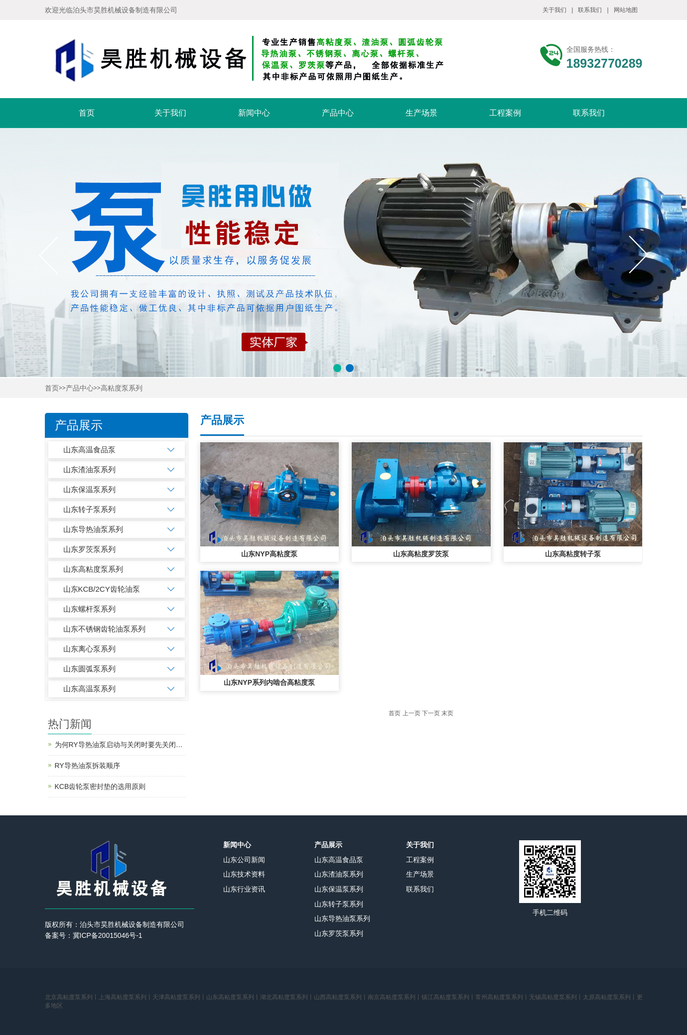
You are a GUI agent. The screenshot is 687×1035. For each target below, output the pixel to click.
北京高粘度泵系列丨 (72, 997)
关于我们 (554, 9)
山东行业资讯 (244, 889)
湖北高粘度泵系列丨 (287, 997)
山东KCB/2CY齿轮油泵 (101, 589)
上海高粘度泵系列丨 (125, 997)
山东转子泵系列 (89, 509)
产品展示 (328, 845)
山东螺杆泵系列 (89, 609)
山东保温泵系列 (89, 489)
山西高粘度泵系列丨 (341, 997)
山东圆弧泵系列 (89, 668)
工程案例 (505, 113)
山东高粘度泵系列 (93, 569)
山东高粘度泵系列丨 (233, 997)
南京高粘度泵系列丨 (394, 997)
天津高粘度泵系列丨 (179, 997)
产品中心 (338, 113)
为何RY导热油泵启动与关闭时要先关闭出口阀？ (120, 745)
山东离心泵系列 (89, 649)
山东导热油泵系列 (93, 529)
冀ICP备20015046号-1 (107, 935)
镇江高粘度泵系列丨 (448, 997)
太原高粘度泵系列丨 (610, 997)
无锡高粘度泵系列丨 (556, 997)
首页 (87, 113)
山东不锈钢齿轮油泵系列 (104, 629)
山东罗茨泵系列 (89, 549)
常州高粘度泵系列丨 (502, 997)
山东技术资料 (244, 874)
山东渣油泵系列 (89, 469)
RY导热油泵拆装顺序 (87, 766)
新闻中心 (254, 113)
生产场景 (421, 113)
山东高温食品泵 (89, 449)
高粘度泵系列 (121, 388)
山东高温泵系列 (89, 688)
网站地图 (626, 9)
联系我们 (590, 9)
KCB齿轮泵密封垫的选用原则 (100, 786)
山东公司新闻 (244, 860)
